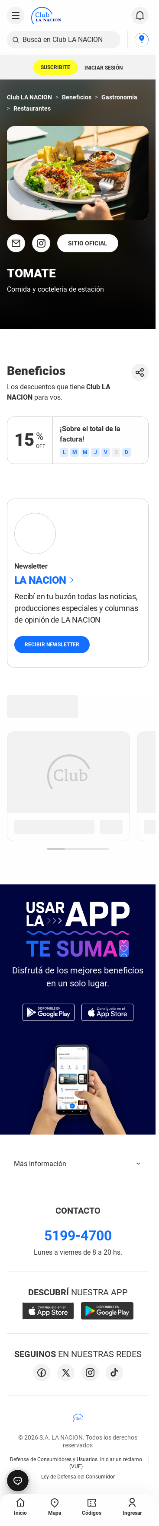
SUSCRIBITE (55, 67)
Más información (78, 1164)
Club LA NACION (29, 97)
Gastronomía (119, 97)
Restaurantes (32, 108)
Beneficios (76, 97)
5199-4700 (78, 1235)
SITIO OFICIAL (87, 243)
